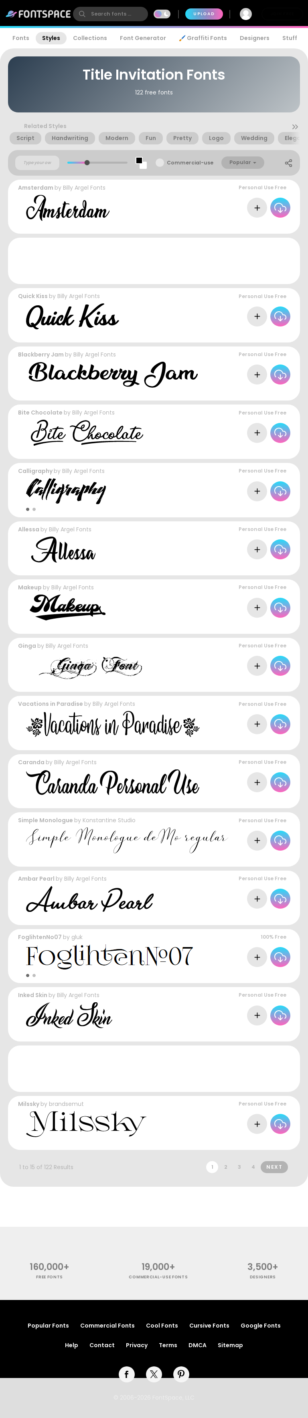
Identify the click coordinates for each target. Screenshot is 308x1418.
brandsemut (66, 1104)
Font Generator (143, 38)
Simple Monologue (45, 820)
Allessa (28, 529)
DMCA (197, 1345)
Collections (90, 38)
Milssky (28, 1104)
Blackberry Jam (41, 354)
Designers (255, 38)
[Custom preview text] (37, 163)
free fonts (49, 1277)
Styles (51, 38)
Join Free (282, 14)
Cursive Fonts (209, 1326)
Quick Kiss (33, 296)
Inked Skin (32, 995)
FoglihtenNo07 (40, 937)
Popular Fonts (48, 1326)
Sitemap (230, 1345)
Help (71, 1345)
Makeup (30, 587)
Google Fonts (261, 1326)
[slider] (87, 162)
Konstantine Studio (109, 820)
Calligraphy (35, 471)
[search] (110, 14)
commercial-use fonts (158, 1277)
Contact (102, 1345)
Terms (168, 1345)
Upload (204, 14)
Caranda (31, 762)
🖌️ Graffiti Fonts (203, 38)
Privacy (137, 1345)
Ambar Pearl (36, 879)
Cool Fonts (162, 1326)
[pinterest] (181, 1374)
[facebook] (127, 1374)
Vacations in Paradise (50, 704)
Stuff (289, 38)
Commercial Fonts (107, 1326)
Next (274, 1167)
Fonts (20, 38)
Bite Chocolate (40, 413)
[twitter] (154, 1374)
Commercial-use (190, 162)
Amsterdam (35, 188)
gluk (77, 937)
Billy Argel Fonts (84, 188)
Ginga (27, 646)
